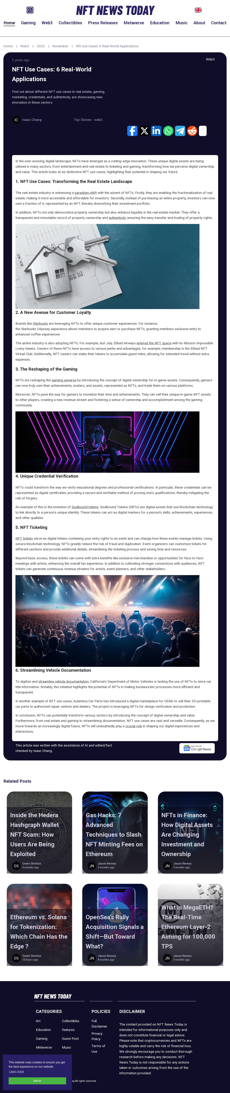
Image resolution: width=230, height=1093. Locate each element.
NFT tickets (24, 538)
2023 (41, 46)
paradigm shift (86, 193)
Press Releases (103, 22)
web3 (98, 120)
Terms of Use (98, 1048)
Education (159, 22)
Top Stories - (84, 120)
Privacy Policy (96, 1036)
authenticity (117, 218)
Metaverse (134, 22)
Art (38, 1021)
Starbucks (40, 323)
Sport (66, 1056)
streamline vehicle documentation (63, 681)
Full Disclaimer (99, 1023)
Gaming (28, 22)
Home (9, 22)
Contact (218, 22)
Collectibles (70, 22)
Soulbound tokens (85, 507)
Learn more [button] (16, 1071)
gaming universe (64, 380)
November (60, 46)
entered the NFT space (154, 343)
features (68, 1030)
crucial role (133, 726)
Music (182, 22)
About (199, 22)
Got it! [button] (37, 1080)
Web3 (47, 22)
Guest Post (70, 1039)
